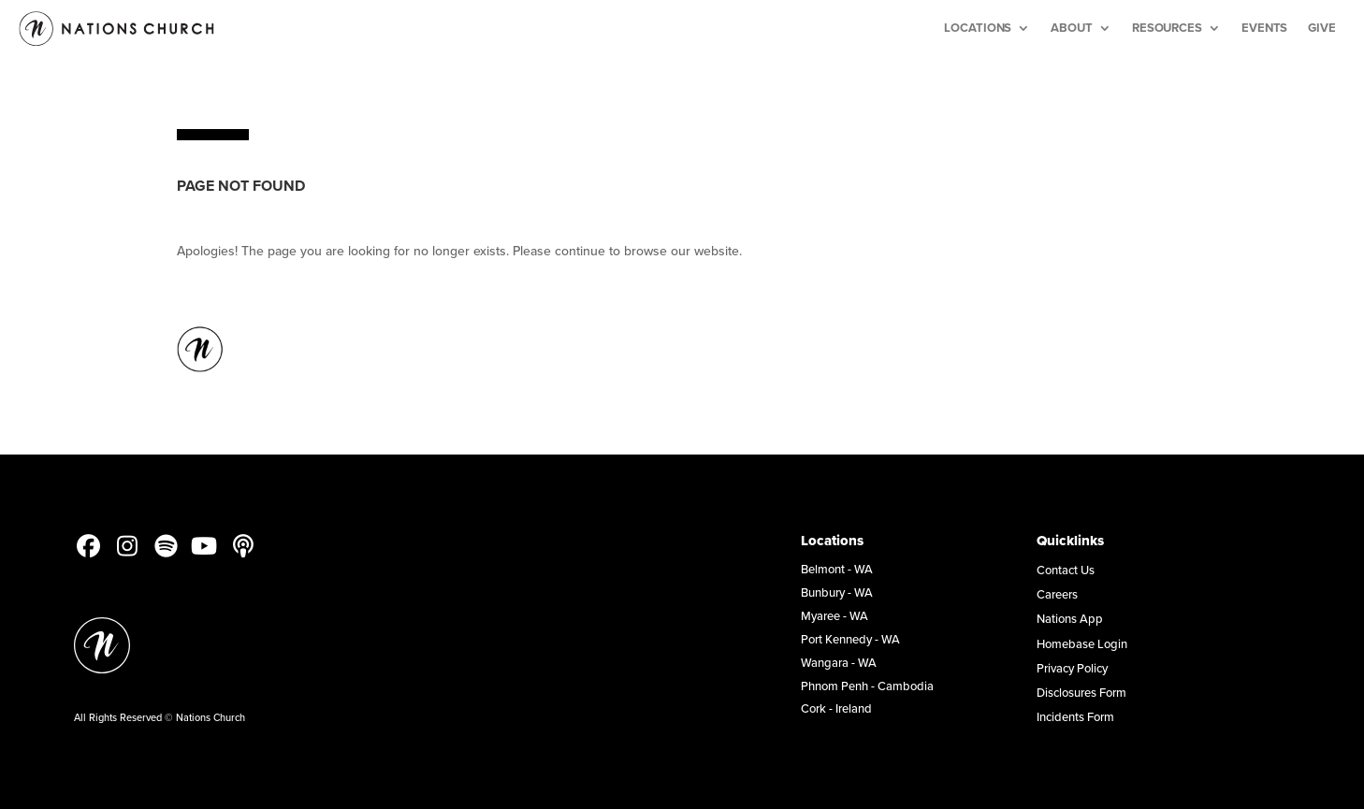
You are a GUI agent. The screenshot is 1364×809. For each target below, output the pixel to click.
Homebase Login (1082, 643)
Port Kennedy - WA (850, 638)
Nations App (1070, 618)
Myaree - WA (834, 615)
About (1072, 27)
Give (1322, 27)
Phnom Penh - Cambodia (867, 685)
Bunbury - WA (837, 592)
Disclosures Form (1081, 692)
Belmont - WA (837, 568)
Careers (1057, 593)
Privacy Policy (1072, 667)
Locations (977, 27)
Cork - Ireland (836, 708)
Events (1264, 27)
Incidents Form (1075, 716)
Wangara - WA (839, 662)
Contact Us (1066, 569)
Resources (1167, 27)
